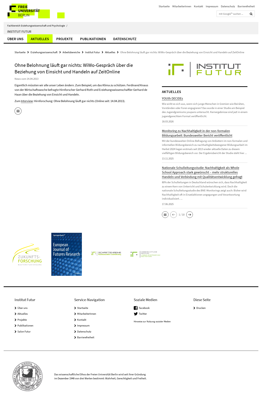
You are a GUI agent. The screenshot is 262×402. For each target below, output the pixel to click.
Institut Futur (19, 31)
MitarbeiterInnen (181, 6)
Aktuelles (40, 38)
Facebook (144, 308)
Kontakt (198, 6)
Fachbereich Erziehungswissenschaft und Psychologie (37, 25)
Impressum (212, 6)
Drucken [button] (201, 308)
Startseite (164, 6)
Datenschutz (228, 6)
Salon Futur (24, 331)
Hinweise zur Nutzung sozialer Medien (152, 321)
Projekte (64, 38)
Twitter (143, 313)
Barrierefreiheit (246, 6)
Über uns (15, 38)
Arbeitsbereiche (71, 52)
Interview (27, 101)
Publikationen (93, 38)
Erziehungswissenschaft (44, 52)
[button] (165, 214)
